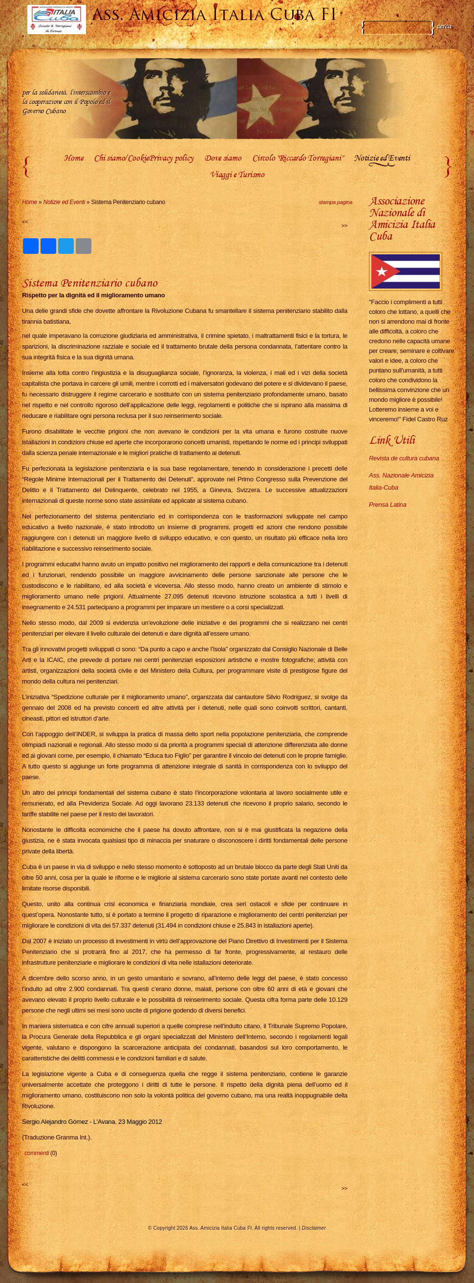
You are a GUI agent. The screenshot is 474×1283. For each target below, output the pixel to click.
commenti (36, 1153)
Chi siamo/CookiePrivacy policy (143, 158)
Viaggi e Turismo (237, 175)
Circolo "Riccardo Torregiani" (297, 158)
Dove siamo (222, 158)
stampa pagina (335, 202)
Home (73, 158)
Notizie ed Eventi (381, 158)
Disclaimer (314, 1228)
